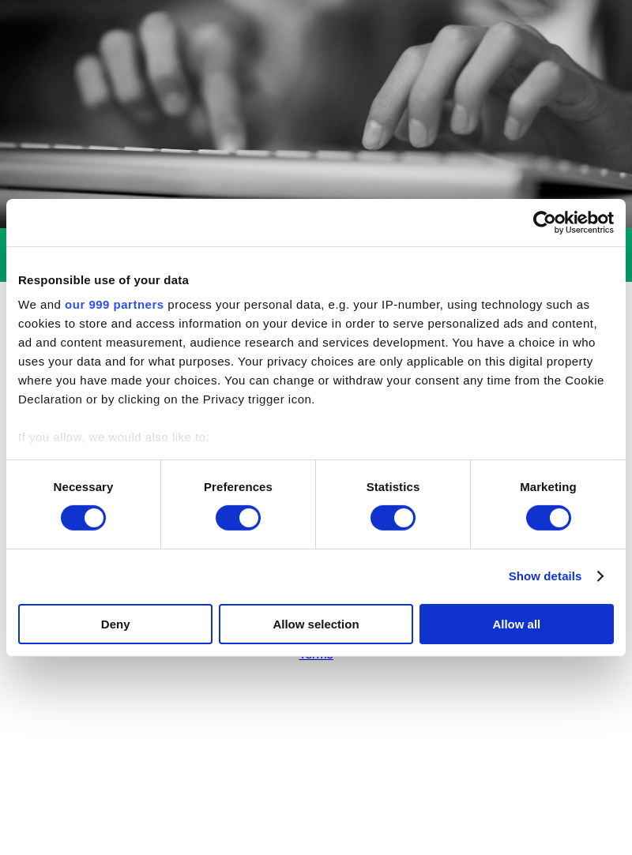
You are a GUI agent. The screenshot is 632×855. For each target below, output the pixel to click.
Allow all (516, 624)
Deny (115, 624)
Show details (545, 576)
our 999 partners (114, 304)
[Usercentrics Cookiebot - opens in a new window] (545, 222)
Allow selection (316, 624)
